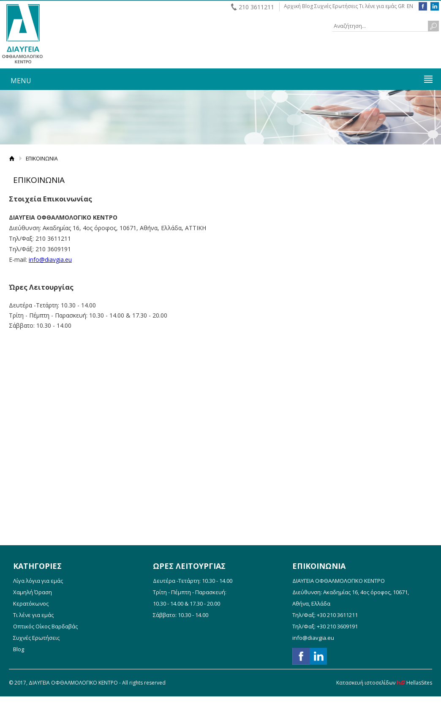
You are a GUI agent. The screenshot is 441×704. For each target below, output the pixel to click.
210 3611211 (256, 7)
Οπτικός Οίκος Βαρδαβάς (45, 626)
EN (410, 6)
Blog (307, 6)
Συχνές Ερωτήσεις (336, 6)
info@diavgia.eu (50, 260)
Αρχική (292, 6)
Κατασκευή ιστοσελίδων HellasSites (384, 682)
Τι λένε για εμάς (378, 6)
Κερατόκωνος (31, 603)
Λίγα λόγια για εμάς (38, 580)
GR (401, 6)
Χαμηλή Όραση (32, 592)
